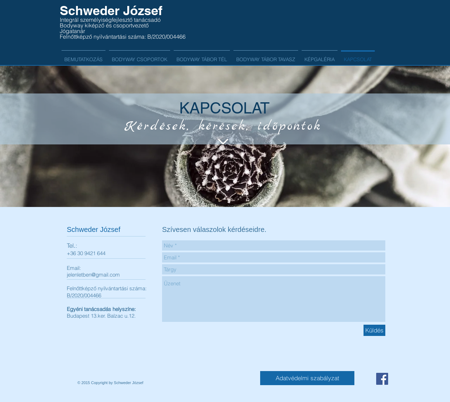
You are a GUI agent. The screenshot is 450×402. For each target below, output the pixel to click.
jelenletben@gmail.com (93, 274)
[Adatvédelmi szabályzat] (307, 378)
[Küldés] (374, 330)
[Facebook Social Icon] (382, 379)
